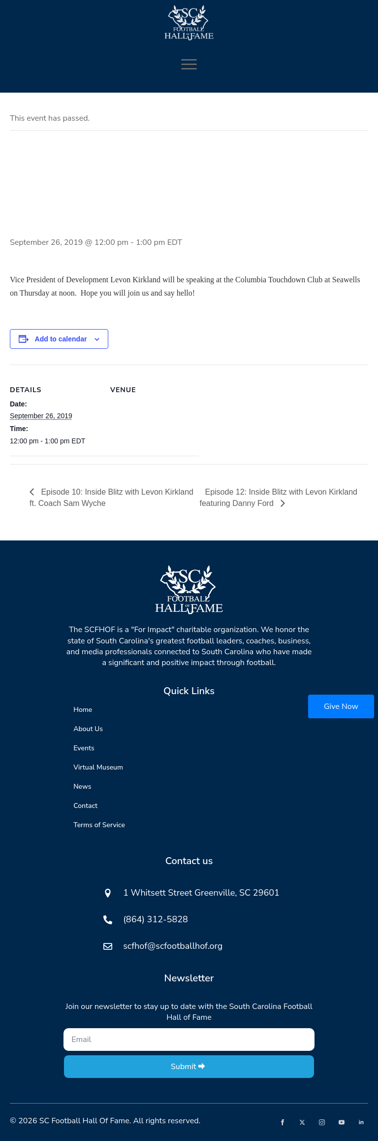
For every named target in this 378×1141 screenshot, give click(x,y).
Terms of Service (99, 825)
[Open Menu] (189, 64)
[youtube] (341, 1122)
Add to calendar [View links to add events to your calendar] (61, 339)
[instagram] (322, 1122)
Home (82, 709)
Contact (85, 805)
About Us (88, 729)
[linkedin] (361, 1122)
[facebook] (282, 1122)
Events (83, 748)
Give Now (341, 706)
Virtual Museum (98, 767)
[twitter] (302, 1122)
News (82, 786)
